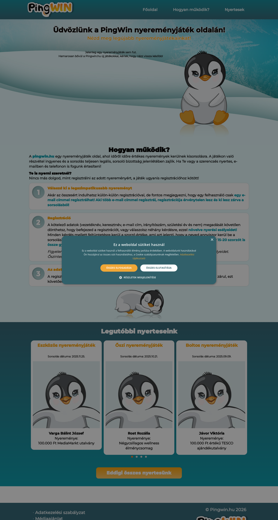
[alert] (139, 260)
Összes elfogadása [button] (119, 267)
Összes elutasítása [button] (159, 267)
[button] (139, 277)
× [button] (211, 239)
